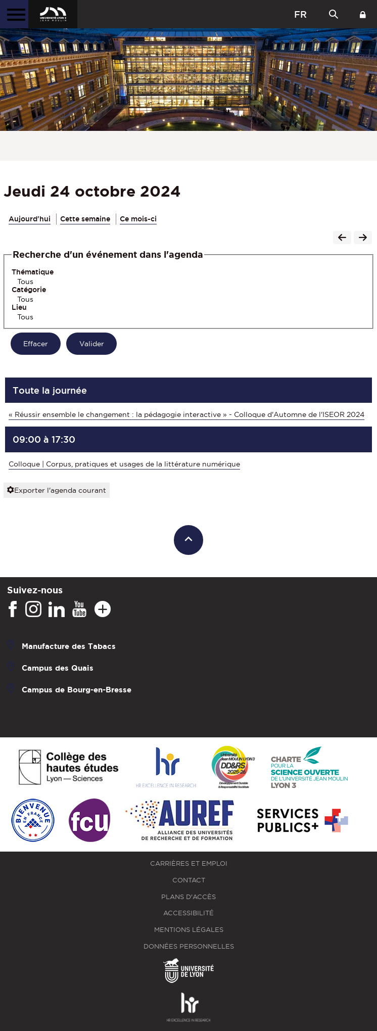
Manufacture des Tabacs (69, 646)
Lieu (19, 307)
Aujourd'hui (30, 219)
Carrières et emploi (188, 863)
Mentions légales (188, 929)
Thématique (33, 272)
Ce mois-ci (138, 219)
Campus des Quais (57, 668)
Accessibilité (188, 913)
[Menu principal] (14, 14)
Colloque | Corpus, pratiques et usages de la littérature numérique (124, 464)
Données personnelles (189, 946)
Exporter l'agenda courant (56, 490)
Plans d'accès (188, 897)
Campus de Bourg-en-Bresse (76, 689)
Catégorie (29, 290)
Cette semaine (85, 219)
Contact (188, 880)
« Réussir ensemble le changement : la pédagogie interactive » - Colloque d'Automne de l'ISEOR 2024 (186, 414)
